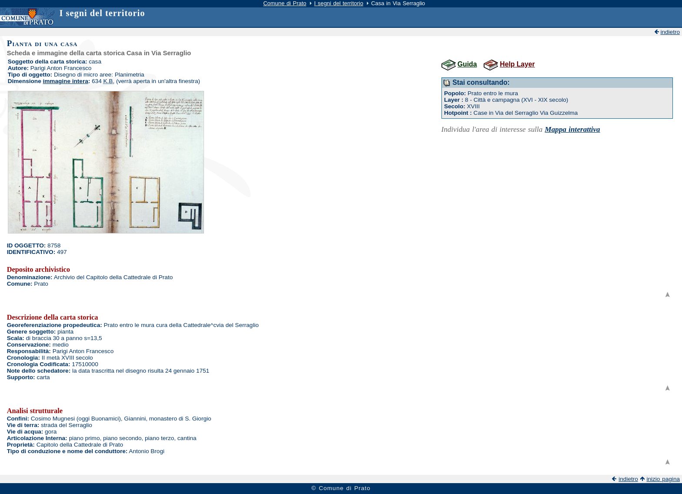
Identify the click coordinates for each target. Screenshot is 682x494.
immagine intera (65, 81)
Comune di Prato (284, 3)
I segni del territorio (338, 3)
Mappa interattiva (572, 129)
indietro (670, 32)
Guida (467, 64)
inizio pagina (663, 479)
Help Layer (517, 64)
